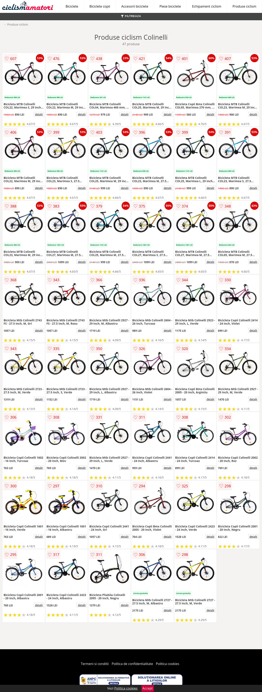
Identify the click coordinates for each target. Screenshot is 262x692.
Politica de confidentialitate (132, 664)
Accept (147, 688)
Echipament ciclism (206, 6)
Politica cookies (167, 664)
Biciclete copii (99, 6)
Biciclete (72, 6)
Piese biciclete (170, 6)
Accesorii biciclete (134, 6)
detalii (39, 114)
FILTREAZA (131, 16)
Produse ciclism (244, 6)
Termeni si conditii (95, 664)
